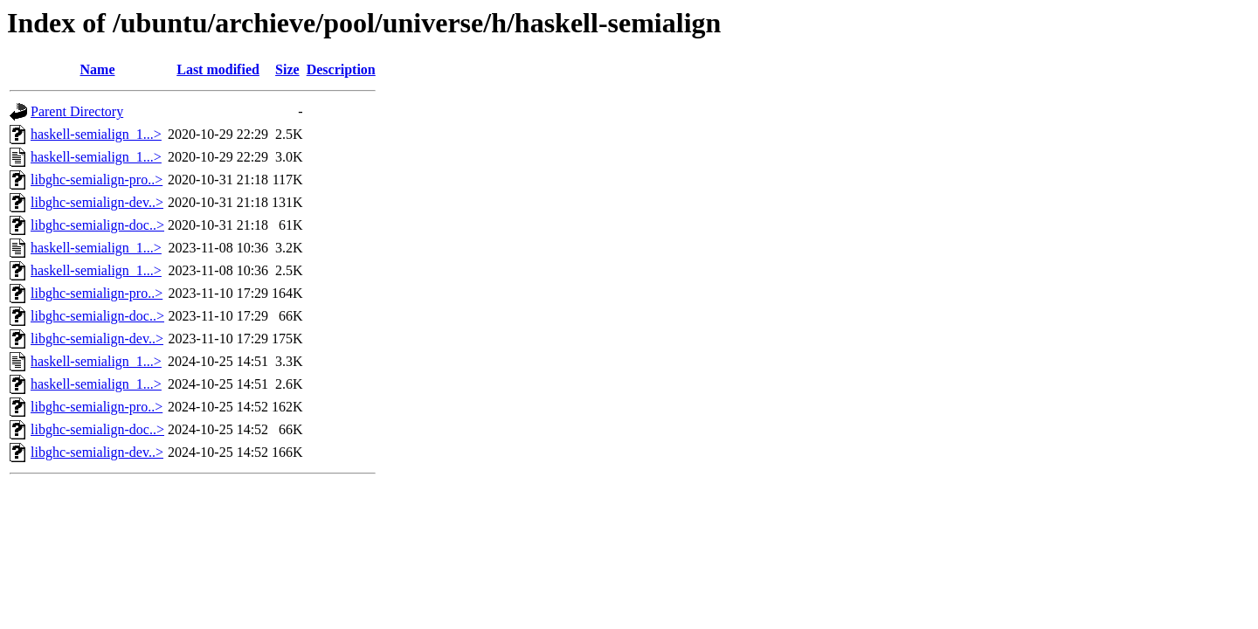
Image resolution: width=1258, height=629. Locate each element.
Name (97, 69)
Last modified (217, 69)
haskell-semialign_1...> (96, 134)
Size (287, 69)
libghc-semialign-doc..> (97, 225)
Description (341, 69)
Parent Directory (77, 111)
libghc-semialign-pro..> (96, 179)
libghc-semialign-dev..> (97, 202)
